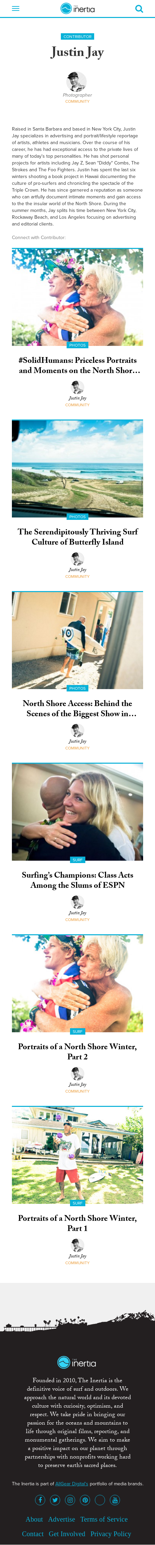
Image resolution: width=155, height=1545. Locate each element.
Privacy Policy (110, 1534)
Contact (33, 1534)
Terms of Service (104, 1519)
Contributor (77, 36)
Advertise (61, 1519)
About (34, 1519)
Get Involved (67, 1534)
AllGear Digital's (71, 1484)
